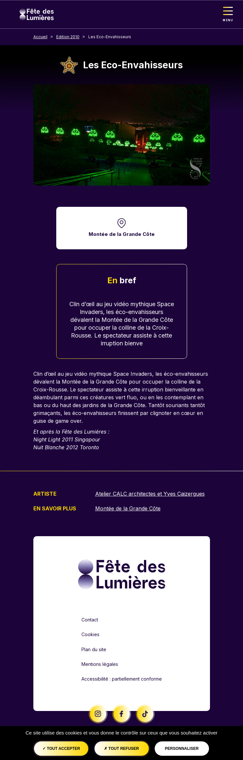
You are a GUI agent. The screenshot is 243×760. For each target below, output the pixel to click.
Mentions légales (99, 664)
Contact (89, 619)
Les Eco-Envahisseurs (109, 36)
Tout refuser (121, 748)
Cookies (90, 634)
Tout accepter (61, 748)
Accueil (40, 36)
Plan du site (93, 649)
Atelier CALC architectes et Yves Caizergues (150, 493)
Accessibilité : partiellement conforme (121, 679)
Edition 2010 (67, 36)
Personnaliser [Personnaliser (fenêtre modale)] (182, 748)
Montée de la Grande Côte (122, 234)
